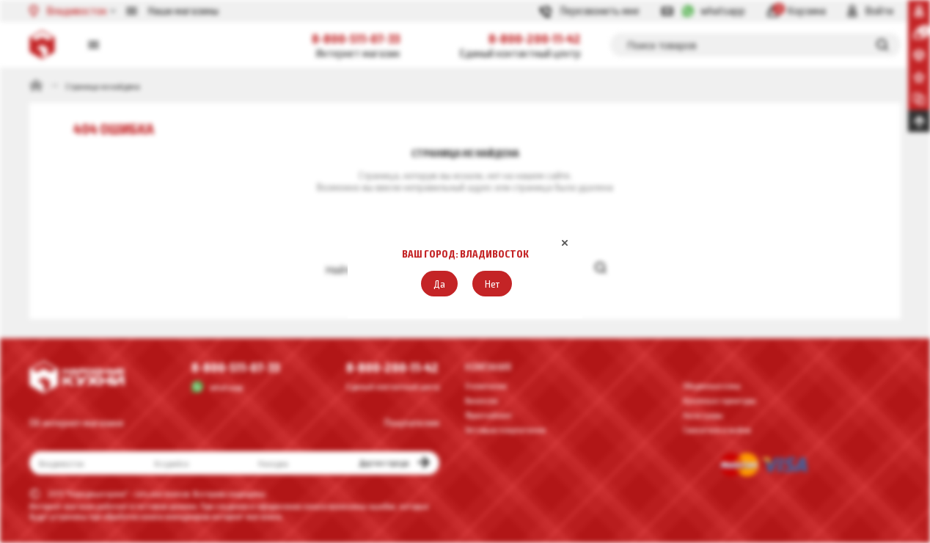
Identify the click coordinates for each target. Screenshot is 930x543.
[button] (439, 283)
